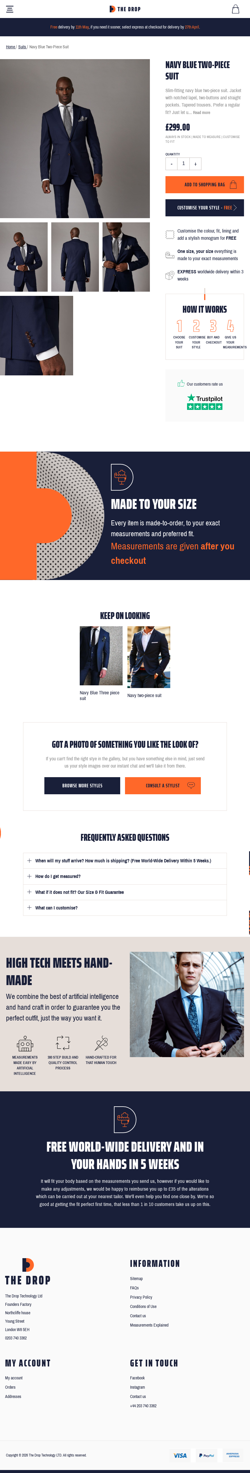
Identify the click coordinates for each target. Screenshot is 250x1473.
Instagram (137, 1387)
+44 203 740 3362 (143, 1406)
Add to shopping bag (205, 184)
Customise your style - (204, 208)
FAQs (134, 1288)
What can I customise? (56, 907)
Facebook (137, 1378)
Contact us (138, 1316)
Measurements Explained (149, 1325)
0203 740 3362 (16, 1338)
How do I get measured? (58, 876)
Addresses (13, 1396)
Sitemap (136, 1278)
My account (13, 1378)
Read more (201, 112)
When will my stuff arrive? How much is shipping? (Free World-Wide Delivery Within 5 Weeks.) (123, 860)
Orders (10, 1387)
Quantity (172, 154)
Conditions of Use (143, 1306)
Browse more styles (82, 785)
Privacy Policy (141, 1297)
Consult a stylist (163, 785)
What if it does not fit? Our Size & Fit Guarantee (79, 892)
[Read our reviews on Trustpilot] (204, 401)
